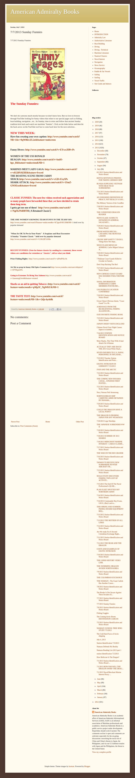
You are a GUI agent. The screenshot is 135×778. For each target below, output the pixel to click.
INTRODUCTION (101, 34)
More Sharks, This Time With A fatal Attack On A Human (110, 342)
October (100, 158)
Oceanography (100, 68)
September (101, 162)
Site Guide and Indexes (103, 84)
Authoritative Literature (103, 41)
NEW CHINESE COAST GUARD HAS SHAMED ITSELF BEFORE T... (110, 276)
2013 (97, 148)
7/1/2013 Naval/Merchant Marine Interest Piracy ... (109, 673)
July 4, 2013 (101, 640)
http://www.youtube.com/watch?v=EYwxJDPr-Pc (50, 149)
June (99, 679)
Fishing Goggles (103, 613)
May (99, 683)
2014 (97, 144)
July (99, 169)
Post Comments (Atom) (29, 426)
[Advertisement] (47, 400)
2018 (97, 129)
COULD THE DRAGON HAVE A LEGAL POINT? (109, 411)
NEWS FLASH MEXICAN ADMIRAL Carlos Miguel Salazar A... (110, 247)
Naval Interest (100, 59)
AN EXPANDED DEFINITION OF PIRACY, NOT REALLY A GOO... (110, 198)
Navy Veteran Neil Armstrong (107, 392)
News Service (99, 65)
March (99, 690)
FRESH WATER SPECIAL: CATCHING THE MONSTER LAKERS (109, 234)
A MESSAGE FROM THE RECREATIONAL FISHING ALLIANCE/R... (108, 309)
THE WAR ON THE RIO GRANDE (110, 453)
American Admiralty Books (44, 11)
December (101, 151)
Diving (97, 47)
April (99, 686)
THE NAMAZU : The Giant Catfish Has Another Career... (110, 582)
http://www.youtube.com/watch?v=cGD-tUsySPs (43, 179)
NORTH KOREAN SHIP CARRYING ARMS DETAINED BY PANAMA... (110, 398)
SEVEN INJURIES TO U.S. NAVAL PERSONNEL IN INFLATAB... (110, 354)
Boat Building (100, 44)
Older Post (80, 422)
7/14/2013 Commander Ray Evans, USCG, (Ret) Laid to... (109, 502)
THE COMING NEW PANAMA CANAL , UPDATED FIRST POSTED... (109, 381)
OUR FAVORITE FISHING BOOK (110, 315)
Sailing (97, 75)
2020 (97, 122)
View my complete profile (101, 752)
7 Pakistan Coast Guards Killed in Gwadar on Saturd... (109, 260)
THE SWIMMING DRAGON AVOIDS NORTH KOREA (108, 567)
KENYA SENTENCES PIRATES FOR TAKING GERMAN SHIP (109, 179)
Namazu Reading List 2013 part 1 (109, 650)
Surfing (97, 78)
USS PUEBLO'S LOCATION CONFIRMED (107, 291)
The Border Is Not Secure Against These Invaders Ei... (109, 594)
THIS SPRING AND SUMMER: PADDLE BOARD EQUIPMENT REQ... (110, 509)
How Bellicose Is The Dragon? (108, 657)
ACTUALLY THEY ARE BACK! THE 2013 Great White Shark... (109, 348)
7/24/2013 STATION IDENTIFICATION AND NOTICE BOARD (110, 335)
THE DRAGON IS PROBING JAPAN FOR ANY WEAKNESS (110, 416)
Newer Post (15, 422)
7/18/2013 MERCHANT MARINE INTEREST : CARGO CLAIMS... (110, 443)
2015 (97, 140)
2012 (97, 702)
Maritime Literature (102, 53)
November (101, 155)
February (100, 694)
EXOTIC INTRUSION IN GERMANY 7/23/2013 (106, 365)
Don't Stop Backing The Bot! (107, 264)
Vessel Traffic (99, 81)
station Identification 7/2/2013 (108, 654)
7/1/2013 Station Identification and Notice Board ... (109, 662)
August (100, 166)
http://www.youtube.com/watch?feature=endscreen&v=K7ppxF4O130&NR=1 (41, 222)
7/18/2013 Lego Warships (106, 421)
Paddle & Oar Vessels (102, 71)
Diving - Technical (101, 50)
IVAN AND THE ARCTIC (106, 370)
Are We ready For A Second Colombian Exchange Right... (108, 533)
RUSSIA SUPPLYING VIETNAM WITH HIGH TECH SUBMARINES (109, 186)
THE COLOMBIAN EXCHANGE (109, 578)
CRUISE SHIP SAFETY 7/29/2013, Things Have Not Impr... (110, 241)
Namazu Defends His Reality (107, 647)
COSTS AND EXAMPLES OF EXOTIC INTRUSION (108, 550)
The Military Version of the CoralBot (110, 203)
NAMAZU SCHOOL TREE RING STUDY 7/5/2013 (109, 629)
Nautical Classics (101, 56)
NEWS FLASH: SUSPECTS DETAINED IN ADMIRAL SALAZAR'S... (108, 220)
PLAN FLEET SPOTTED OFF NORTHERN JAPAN (108, 491)
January (100, 697)
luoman (71, 766)
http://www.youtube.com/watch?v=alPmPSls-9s (48, 259)
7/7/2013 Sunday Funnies (106, 604)
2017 (97, 133)
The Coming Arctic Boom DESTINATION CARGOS (107, 618)
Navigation (99, 62)
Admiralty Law (100, 37)
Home (48, 422)
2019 (97, 126)
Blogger (87, 766)
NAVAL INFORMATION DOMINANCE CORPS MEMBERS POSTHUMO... (108, 284)
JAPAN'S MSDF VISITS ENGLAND (110, 324)
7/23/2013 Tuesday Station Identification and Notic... (107, 359)
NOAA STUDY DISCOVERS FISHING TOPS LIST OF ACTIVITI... (108, 478)
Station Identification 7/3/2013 (108, 643)
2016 (97, 137)
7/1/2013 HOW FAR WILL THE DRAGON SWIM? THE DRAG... (110, 668)
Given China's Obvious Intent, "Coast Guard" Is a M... (110, 302)
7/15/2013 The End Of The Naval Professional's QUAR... (109, 485)
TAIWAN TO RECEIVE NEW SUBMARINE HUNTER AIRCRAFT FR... (108, 464)
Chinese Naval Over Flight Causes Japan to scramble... (109, 328)
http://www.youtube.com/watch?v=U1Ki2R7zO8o (30, 239)
